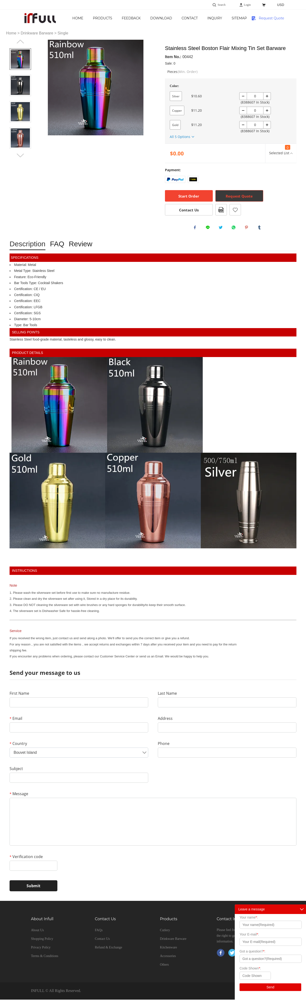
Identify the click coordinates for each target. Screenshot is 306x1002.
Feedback (150, 18)
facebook (196, 228)
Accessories (168, 958)
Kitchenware (168, 950)
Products (121, 18)
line (209, 228)
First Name (19, 695)
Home (97, 18)
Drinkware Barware (37, 33)
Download (180, 18)
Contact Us (212, 18)
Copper (177, 111)
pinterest (247, 228)
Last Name (167, 695)
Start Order (188, 196)
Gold (175, 125)
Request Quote (271, 18)
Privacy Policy (40, 950)
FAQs (99, 932)
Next (20, 155)
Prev (20, 42)
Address (165, 720)
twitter (221, 228)
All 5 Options (180, 136)
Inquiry (239, 18)
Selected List (279, 150)
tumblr (260, 228)
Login (247, 4)
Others (164, 967)
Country (18, 746)
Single (63, 33)
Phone (163, 746)
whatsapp (234, 228)
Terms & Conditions (44, 958)
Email (16, 720)
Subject (16, 771)
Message (19, 796)
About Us (37, 932)
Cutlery (165, 932)
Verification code (26, 859)
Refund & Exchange (108, 950)
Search (222, 4)
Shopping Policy (42, 941)
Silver (176, 96)
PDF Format (221, 209)
